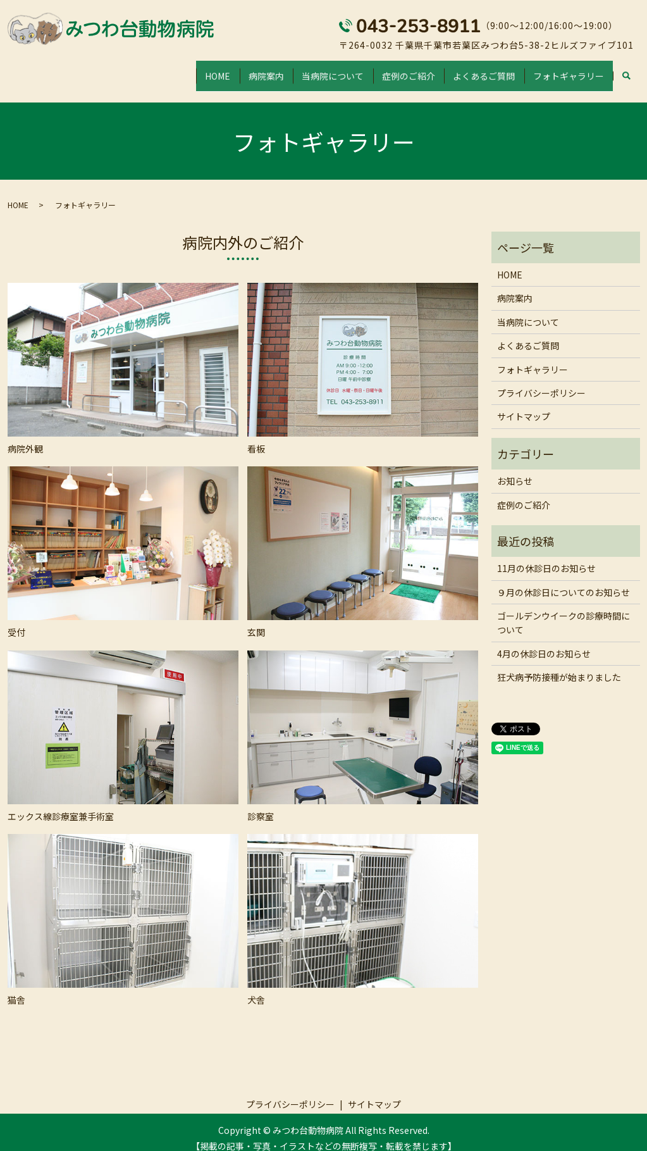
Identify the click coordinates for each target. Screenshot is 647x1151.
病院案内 (228, 69)
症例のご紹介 (387, 69)
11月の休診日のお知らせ (546, 556)
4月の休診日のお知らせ (544, 641)
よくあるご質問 (472, 69)
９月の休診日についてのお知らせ (563, 579)
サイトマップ (523, 404)
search (626, 70)
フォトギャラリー (564, 69)
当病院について (304, 69)
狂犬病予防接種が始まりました (559, 665)
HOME (171, 69)
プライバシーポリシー (541, 381)
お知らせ (515, 469)
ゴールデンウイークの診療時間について (563, 610)
